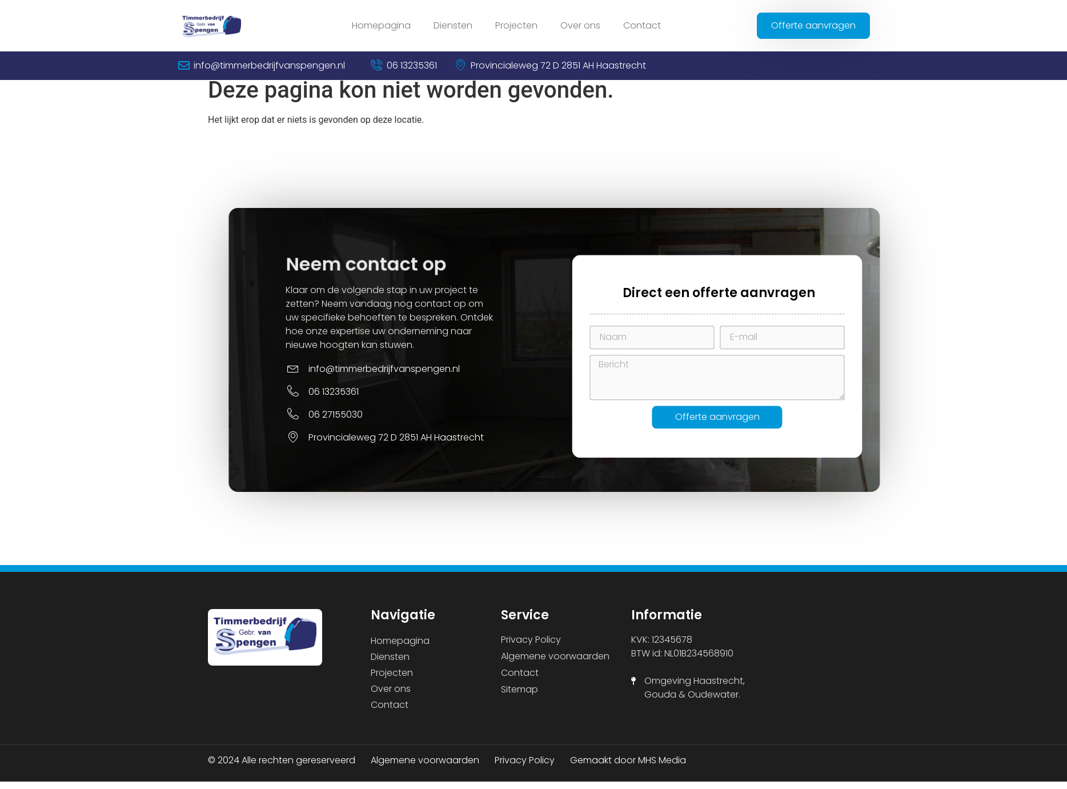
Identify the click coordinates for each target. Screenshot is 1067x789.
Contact (642, 25)
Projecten (516, 25)
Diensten (453, 25)
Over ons (580, 25)
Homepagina (381, 25)
